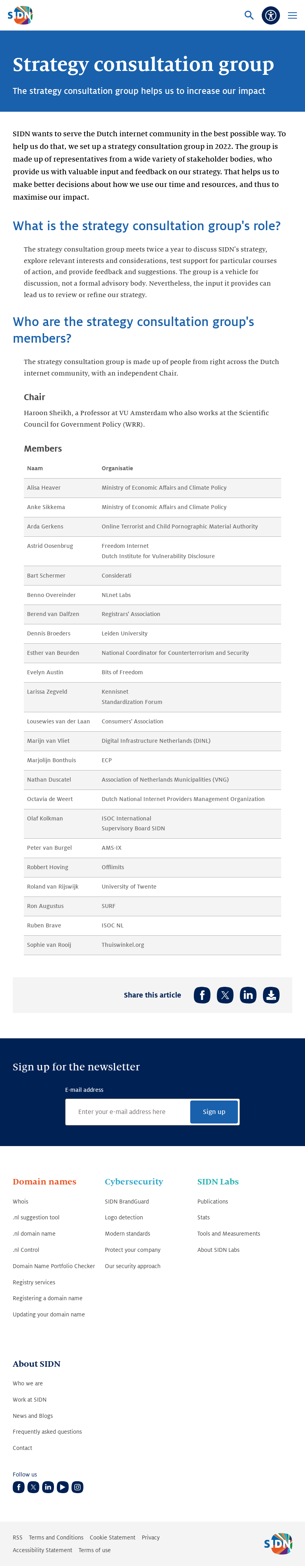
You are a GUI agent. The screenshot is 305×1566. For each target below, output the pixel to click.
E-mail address (84, 1090)
